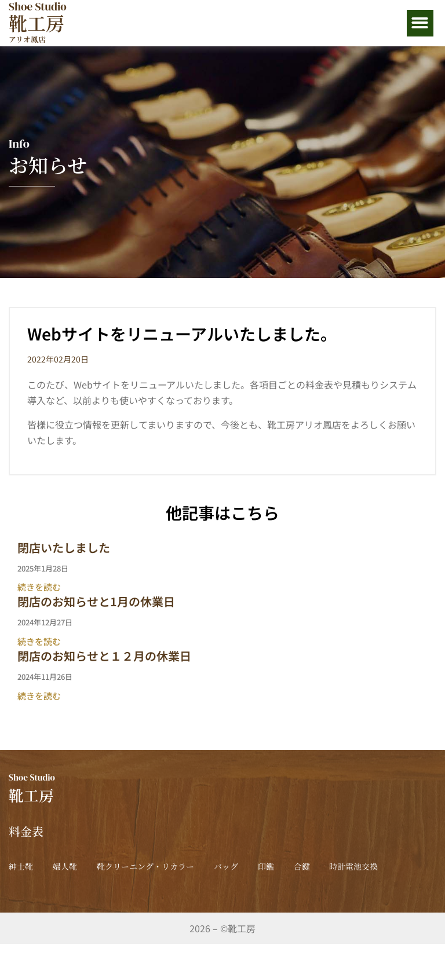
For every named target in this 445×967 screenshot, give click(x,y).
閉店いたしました (63, 547)
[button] (420, 23)
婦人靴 (82, 866)
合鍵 (386, 866)
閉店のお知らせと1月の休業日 (96, 601)
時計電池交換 (51, 889)
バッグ (276, 866)
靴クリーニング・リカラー (179, 866)
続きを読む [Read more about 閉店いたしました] (39, 587)
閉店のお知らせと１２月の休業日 (104, 655)
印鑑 (333, 866)
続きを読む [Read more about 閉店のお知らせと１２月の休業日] (39, 696)
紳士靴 (21, 866)
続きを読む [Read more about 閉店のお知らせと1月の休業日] (39, 641)
